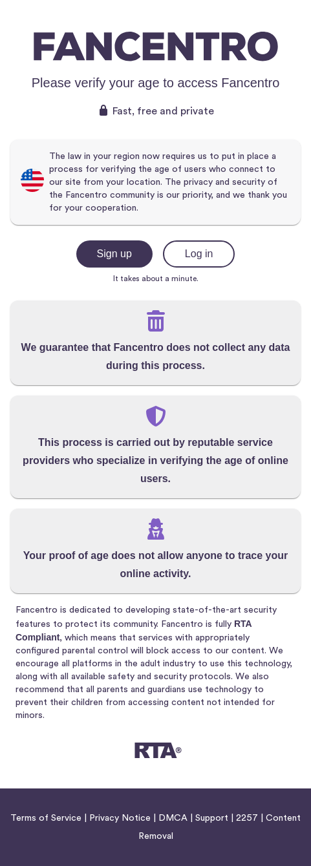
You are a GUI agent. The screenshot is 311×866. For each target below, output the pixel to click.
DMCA (173, 818)
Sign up (114, 253)
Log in (199, 253)
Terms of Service (45, 818)
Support (211, 818)
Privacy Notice (120, 818)
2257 (247, 818)
